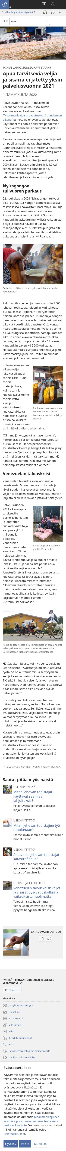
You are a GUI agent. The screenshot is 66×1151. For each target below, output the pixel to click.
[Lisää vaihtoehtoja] (61, 12)
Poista (25, 1144)
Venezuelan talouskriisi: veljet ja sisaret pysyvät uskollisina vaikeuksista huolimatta (36, 892)
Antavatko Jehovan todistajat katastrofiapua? (36, 856)
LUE (5, 21)
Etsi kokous (11, 1012)
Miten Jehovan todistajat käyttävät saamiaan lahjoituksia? (32, 796)
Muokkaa (40, 1144)
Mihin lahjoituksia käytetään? (20, 12)
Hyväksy (10, 1144)
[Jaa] (53, 12)
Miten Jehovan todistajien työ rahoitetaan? (36, 827)
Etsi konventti (13, 1018)
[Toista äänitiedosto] (45, 12)
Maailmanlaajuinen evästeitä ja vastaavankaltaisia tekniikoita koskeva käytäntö (31, 1121)
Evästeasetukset (14, 1134)
